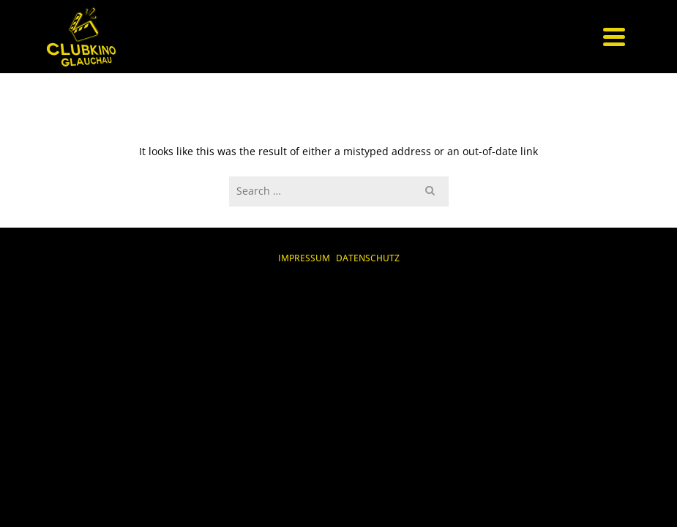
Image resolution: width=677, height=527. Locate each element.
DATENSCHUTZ (368, 258)
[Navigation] (614, 36)
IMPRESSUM (304, 258)
